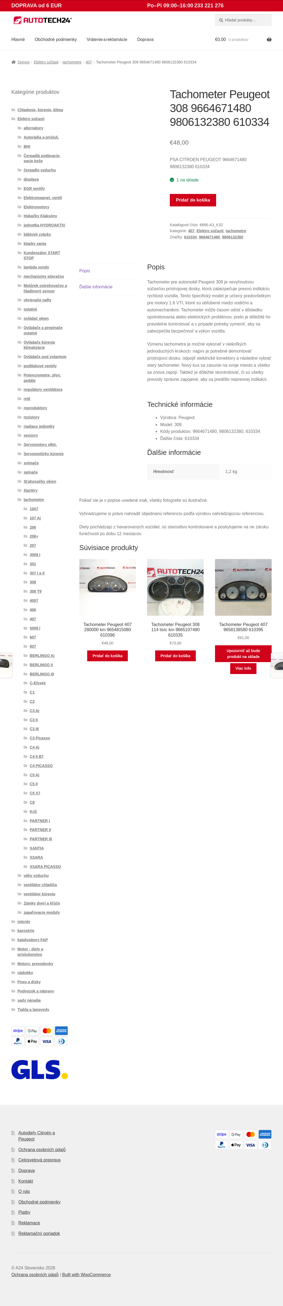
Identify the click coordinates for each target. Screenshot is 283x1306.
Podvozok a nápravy (36, 991)
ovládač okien (36, 318)
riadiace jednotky (39, 426)
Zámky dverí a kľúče (42, 903)
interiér (24, 921)
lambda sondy (36, 267)
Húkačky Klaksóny (40, 216)
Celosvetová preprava (39, 1160)
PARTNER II (40, 830)
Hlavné (18, 39)
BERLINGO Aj (42, 655)
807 (33, 646)
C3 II (34, 720)
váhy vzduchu (36, 875)
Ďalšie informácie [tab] (96, 287)
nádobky (25, 972)
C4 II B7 (37, 756)
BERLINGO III (42, 674)
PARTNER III (41, 839)
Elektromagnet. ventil (43, 198)
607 (33, 637)
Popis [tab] (84, 271)
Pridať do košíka (193, 200)
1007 (34, 509)
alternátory (33, 128)
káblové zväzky (37, 234)
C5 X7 (35, 793)
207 (33, 545)
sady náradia (29, 1000)
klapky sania (35, 243)
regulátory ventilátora (43, 389)
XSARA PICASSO (45, 866)
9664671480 (209, 237)
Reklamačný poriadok (39, 1233)
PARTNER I (40, 821)
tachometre (72, 62)
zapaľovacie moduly (42, 912)
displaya (31, 179)
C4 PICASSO (41, 766)
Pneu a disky (29, 982)
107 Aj (35, 518)
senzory (31, 435)
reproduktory (35, 408)
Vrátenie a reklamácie (107, 39)
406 (33, 610)
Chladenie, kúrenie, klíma (40, 110)
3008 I (35, 555)
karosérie (26, 930)
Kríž (33, 811)
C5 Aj (34, 775)
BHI (27, 146)
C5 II (34, 784)
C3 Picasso (40, 738)
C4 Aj (34, 747)
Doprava (145, 39)
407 (89, 62)
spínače (31, 472)
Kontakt (25, 1181)
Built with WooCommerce (86, 1274)
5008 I (35, 628)
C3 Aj (34, 710)
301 (33, 564)
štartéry (30, 490)
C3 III (34, 729)
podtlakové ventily (40, 366)
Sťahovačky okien (40, 481)
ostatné (30, 309)
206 (33, 527)
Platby (24, 1212)
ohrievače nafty (37, 300)
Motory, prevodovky (35, 964)
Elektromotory (36, 207)
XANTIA (37, 848)
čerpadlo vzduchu (40, 170)
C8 (32, 802)
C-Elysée (38, 683)
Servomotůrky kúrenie (44, 454)
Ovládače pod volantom (45, 357)
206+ (34, 536)
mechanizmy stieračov (44, 276)
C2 (32, 701)
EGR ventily (34, 188)
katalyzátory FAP (33, 940)
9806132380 (232, 237)
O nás (24, 1191)
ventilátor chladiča (40, 885)
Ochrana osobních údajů (42, 1149)
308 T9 (36, 591)
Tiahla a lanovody (33, 1009)
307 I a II (37, 573)
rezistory (31, 417)
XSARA (36, 857)
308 (33, 582)
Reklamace (29, 1223)
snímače (31, 463)
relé (27, 399)
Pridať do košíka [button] (107, 656)
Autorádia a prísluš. (41, 137)
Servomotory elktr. (40, 444)
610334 (190, 237)
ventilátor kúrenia (39, 894)
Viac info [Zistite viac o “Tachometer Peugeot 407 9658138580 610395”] (243, 668)
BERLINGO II (41, 665)
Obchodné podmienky (56, 39)
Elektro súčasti (46, 62)
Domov (24, 62)
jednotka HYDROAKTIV (44, 225)
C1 (32, 692)
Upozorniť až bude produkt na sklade (243, 654)
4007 (34, 600)
